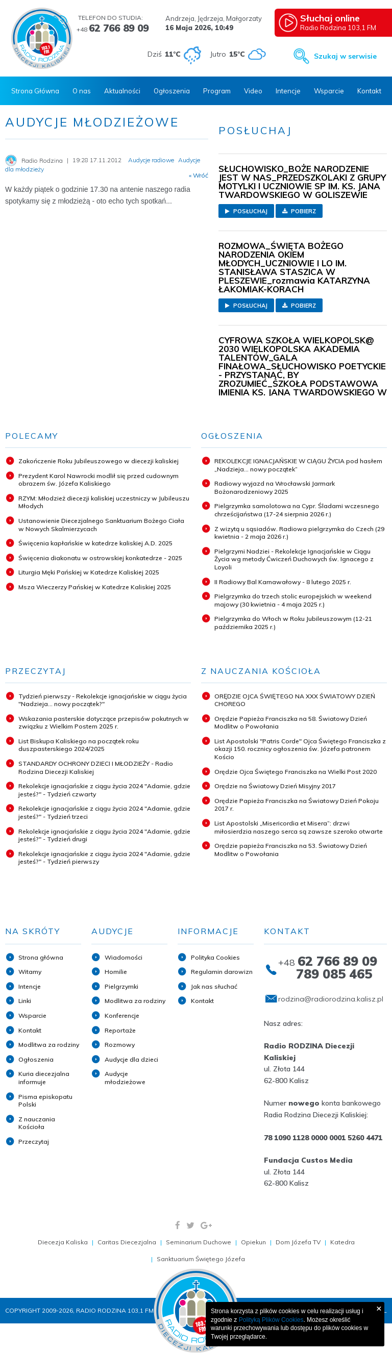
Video (253, 91)
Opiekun (253, 1242)
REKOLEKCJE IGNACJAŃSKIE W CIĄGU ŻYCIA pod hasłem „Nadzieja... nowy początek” (298, 465)
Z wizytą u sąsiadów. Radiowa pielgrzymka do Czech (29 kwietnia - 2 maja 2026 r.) (299, 533)
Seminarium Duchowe (198, 1242)
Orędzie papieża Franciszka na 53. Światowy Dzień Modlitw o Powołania (290, 850)
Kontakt (369, 91)
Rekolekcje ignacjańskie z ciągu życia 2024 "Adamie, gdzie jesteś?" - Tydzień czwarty (104, 790)
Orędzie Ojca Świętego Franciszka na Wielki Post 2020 (295, 771)
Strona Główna (35, 91)
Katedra (342, 1242)
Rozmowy (120, 1044)
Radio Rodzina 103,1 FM (342, 22)
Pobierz (299, 211)
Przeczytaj (33, 1141)
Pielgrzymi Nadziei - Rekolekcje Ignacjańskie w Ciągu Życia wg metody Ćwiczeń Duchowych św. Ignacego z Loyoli (294, 559)
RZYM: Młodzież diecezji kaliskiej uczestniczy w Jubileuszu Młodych (103, 502)
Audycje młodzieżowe (125, 1078)
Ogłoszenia (172, 91)
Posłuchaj (246, 211)
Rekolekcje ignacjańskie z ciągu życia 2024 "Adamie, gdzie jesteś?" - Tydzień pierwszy (104, 858)
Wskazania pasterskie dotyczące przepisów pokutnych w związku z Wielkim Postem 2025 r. (103, 723)
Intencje (288, 91)
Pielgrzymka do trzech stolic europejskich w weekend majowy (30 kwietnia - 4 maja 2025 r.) (293, 600)
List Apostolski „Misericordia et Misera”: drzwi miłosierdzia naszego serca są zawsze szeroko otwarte (298, 827)
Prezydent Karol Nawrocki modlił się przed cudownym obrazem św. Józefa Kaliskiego (98, 480)
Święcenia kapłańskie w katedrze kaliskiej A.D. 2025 (95, 543)
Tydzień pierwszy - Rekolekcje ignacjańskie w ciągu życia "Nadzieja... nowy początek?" (102, 700)
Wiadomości (123, 957)
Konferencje (122, 1015)
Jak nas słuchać (214, 986)
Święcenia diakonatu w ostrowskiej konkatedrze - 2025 (100, 558)
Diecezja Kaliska (63, 1242)
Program (217, 91)
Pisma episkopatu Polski (45, 1101)
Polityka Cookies (215, 957)
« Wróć (198, 175)
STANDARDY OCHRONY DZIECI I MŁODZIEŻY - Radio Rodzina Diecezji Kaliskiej (95, 767)
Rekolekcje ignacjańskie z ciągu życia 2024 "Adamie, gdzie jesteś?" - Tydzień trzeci (104, 812)
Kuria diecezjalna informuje (43, 1078)
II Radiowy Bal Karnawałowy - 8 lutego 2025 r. (282, 582)
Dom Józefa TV (298, 1242)
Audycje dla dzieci (131, 1059)
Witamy (29, 971)
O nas (81, 91)
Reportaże (120, 1030)
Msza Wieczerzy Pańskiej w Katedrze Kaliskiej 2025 (94, 587)
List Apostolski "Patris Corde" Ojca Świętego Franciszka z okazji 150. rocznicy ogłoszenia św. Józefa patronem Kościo (300, 749)
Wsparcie (329, 91)
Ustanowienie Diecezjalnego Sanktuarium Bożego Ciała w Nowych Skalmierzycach (101, 525)
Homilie (116, 971)
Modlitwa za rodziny (48, 1044)
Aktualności (122, 91)
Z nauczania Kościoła (36, 1123)
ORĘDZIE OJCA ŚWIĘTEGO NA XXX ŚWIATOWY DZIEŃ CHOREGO (294, 700)
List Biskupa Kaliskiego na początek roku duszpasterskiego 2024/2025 (78, 745)
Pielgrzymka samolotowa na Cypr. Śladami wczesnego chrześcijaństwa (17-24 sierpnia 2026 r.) (296, 510)
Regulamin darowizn (222, 971)
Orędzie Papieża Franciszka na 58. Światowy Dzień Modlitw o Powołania (290, 723)
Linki (24, 1001)
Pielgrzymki (121, 986)
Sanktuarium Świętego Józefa (201, 1259)
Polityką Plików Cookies (271, 1319)
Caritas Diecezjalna (126, 1242)
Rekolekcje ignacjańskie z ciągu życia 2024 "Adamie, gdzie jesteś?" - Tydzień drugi (104, 835)
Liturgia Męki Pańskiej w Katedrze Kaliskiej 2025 (88, 572)
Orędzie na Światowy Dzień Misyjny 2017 (275, 786)
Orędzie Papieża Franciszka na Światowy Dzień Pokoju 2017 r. (296, 805)
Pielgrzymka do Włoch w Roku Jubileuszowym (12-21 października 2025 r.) (293, 623)
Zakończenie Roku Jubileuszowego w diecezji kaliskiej (98, 461)
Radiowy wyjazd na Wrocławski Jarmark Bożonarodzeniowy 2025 (274, 487)
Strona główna (40, 957)
